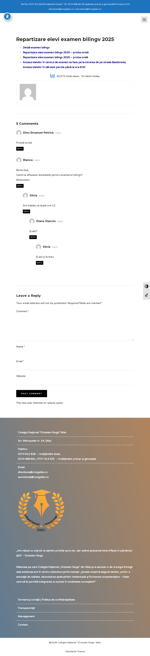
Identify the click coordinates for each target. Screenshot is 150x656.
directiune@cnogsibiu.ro (33, 472)
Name (20, 346)
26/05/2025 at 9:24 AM (38, 200)
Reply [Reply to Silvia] (26, 211)
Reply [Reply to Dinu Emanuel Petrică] (20, 149)
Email (20, 361)
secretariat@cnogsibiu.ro (33, 477)
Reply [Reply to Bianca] (20, 186)
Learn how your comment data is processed (91, 403)
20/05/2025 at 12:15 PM (32, 137)
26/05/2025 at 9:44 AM (44, 226)
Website (21, 376)
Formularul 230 (122, 4)
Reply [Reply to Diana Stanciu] (33, 237)
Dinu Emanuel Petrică (38, 132)
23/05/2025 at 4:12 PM (31, 165)
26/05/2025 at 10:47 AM (51, 252)
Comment (22, 311)
